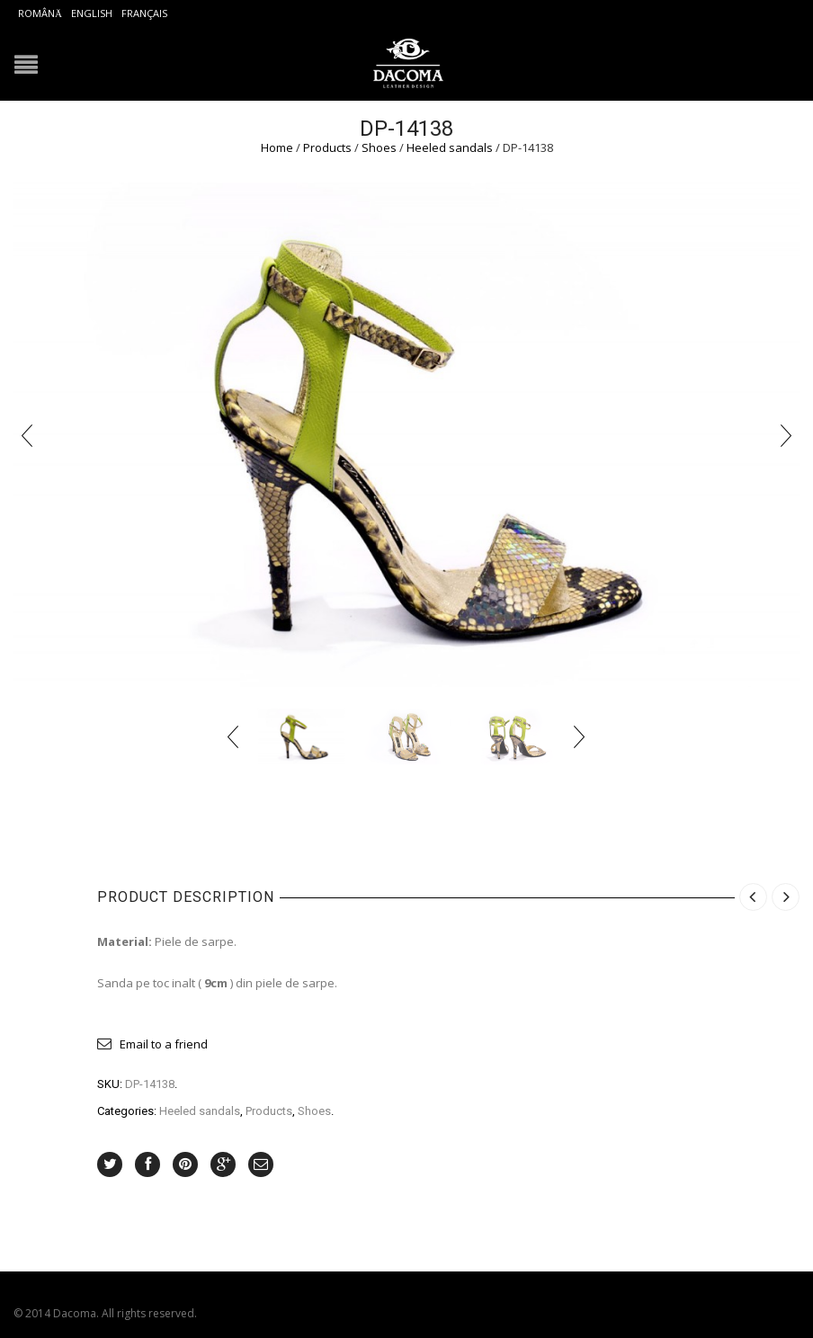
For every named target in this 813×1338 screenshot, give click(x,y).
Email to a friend (164, 1044)
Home (277, 147)
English (91, 13)
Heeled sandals (449, 147)
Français (144, 13)
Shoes (379, 147)
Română (40, 13)
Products (327, 147)
